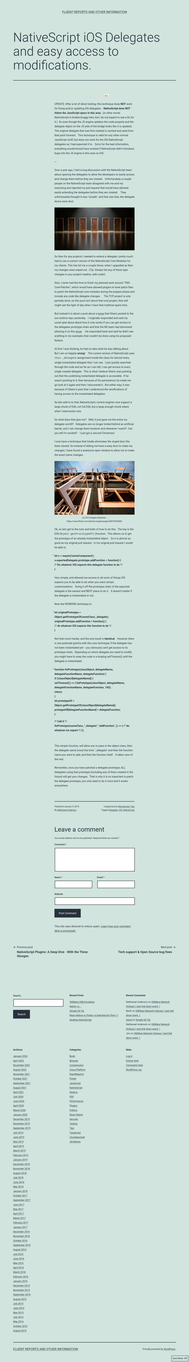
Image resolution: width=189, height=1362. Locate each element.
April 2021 (18, 1091)
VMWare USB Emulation (82, 1001)
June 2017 (18, 1204)
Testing (73, 1123)
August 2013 (20, 1330)
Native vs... (75, 1005)
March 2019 (19, 1150)
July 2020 (18, 1096)
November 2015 (21, 1289)
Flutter (73, 1078)
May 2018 (18, 1186)
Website (58, 893)
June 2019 (18, 1136)
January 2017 (20, 1226)
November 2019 (21, 1123)
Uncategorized (77, 1136)
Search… (17, 995)
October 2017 (20, 1195)
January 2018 (20, 1190)
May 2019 (18, 1141)
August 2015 (20, 1298)
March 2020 (19, 1109)
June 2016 (18, 1258)
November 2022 (21, 1064)
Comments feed (134, 1064)
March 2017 (19, 1217)
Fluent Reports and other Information (94, 12)
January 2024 (20, 1055)
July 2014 (18, 1316)
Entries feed (132, 1060)
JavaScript (75, 1082)
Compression (77, 1064)
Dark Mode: (180, 1358)
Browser (74, 1060)
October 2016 (20, 1240)
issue (101, 313)
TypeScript (75, 1132)
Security (74, 1118)
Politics (73, 1109)
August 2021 (20, 1087)
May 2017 (18, 1208)
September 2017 (21, 1199)
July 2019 (18, 1132)
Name (58, 876)
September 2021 (21, 1082)
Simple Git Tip (77, 1010)
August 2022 (20, 1069)
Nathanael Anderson (66, 809)
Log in (129, 1055)
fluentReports (77, 1073)
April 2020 (18, 1105)
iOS (120, 809)
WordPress (169, 1348)
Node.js (74, 1091)
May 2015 (18, 1312)
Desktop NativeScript (81, 1019)
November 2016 (21, 1235)
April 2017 (18, 1213)
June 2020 (18, 1100)
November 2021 (21, 1073)
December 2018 (21, 1163)
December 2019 (21, 1118)
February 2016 (20, 1276)
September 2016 (21, 1244)
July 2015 (18, 1303)
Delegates (113, 809)
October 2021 (20, 1078)
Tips (132, 806)
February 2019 (20, 1154)
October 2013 (20, 1325)
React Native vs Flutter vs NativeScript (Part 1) (94, 1014)
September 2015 (21, 1294)
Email (100, 876)
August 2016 (20, 1249)
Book (72, 1055)
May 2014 (18, 1321)
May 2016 (18, 1262)
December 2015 (21, 1285)
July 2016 (18, 1253)
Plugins (73, 1105)
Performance (76, 1100)
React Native (76, 1114)
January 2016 (20, 1280)
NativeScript (124, 806)
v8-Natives (75, 1141)
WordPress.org (134, 1069)
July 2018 (18, 1177)
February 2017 (20, 1222)
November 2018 (21, 1168)
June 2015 (18, 1307)
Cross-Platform (77, 1069)
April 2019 (18, 1145)
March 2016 (19, 1271)
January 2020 (20, 1114)
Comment (60, 844)
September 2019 (21, 1127)
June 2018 (18, 1181)
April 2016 (18, 1267)
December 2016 (21, 1231)
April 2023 (18, 1060)
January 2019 (20, 1159)
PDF (72, 1096)
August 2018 (20, 1172)
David (129, 1019)
